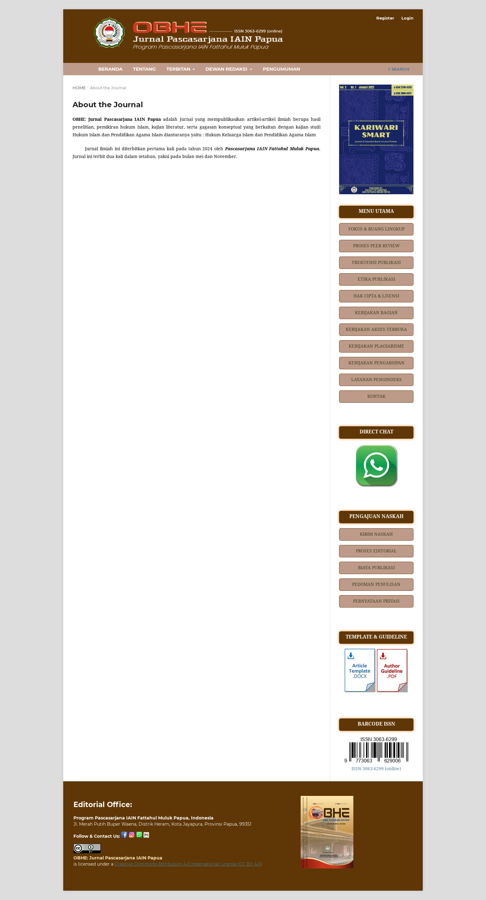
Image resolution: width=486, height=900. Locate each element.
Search (398, 69)
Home (79, 87)
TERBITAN (179, 69)
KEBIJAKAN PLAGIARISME (376, 346)
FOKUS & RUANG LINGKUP (376, 229)
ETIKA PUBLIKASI (376, 279)
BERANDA (110, 69)
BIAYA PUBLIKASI (376, 567)
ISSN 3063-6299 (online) (376, 768)
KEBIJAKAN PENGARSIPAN (376, 363)
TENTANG (144, 69)
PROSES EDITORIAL (376, 551)
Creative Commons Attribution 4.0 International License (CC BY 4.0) (188, 864)
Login (407, 17)
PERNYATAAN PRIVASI (376, 601)
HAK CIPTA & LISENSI (376, 296)
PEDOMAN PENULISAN (376, 584)
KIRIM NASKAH (376, 534)
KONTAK (376, 396)
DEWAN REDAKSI (227, 69)
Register (385, 17)
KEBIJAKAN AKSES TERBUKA (376, 329)
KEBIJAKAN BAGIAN (376, 312)
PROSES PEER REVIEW (376, 245)
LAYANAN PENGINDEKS (376, 379)
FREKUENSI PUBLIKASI (376, 262)
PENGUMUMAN (281, 69)
